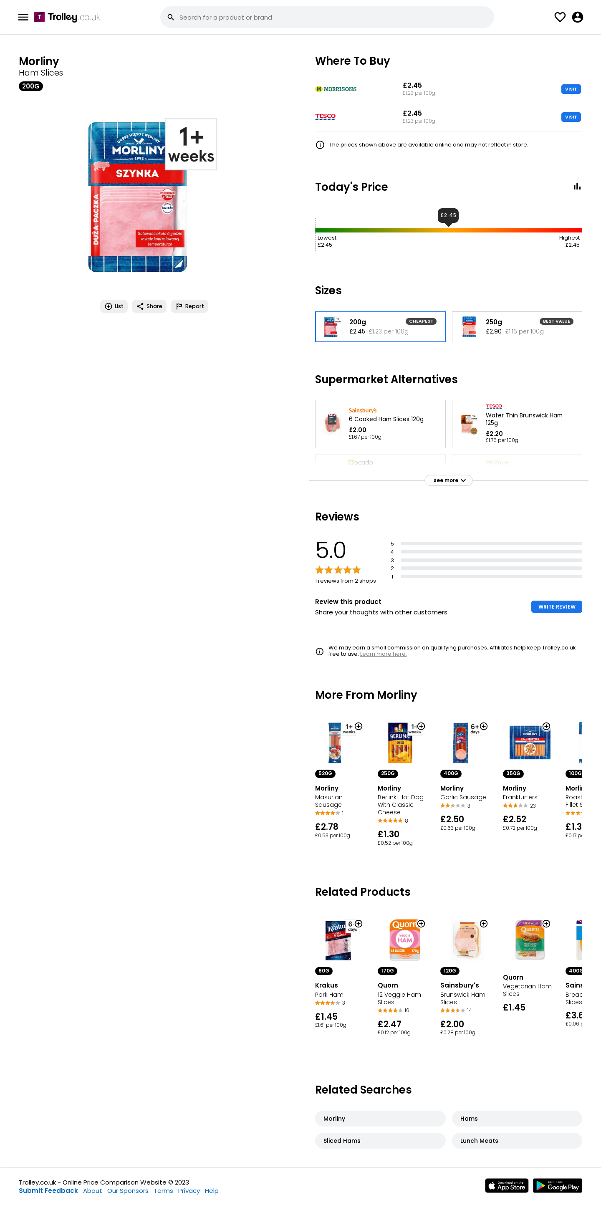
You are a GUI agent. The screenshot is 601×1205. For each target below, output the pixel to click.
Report (189, 306)
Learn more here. (383, 654)
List (114, 306)
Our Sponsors (128, 1190)
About (92, 1190)
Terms (163, 1190)
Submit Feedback (48, 1190)
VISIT (571, 89)
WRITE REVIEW (557, 606)
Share (149, 306)
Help (212, 1190)
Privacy (189, 1190)
